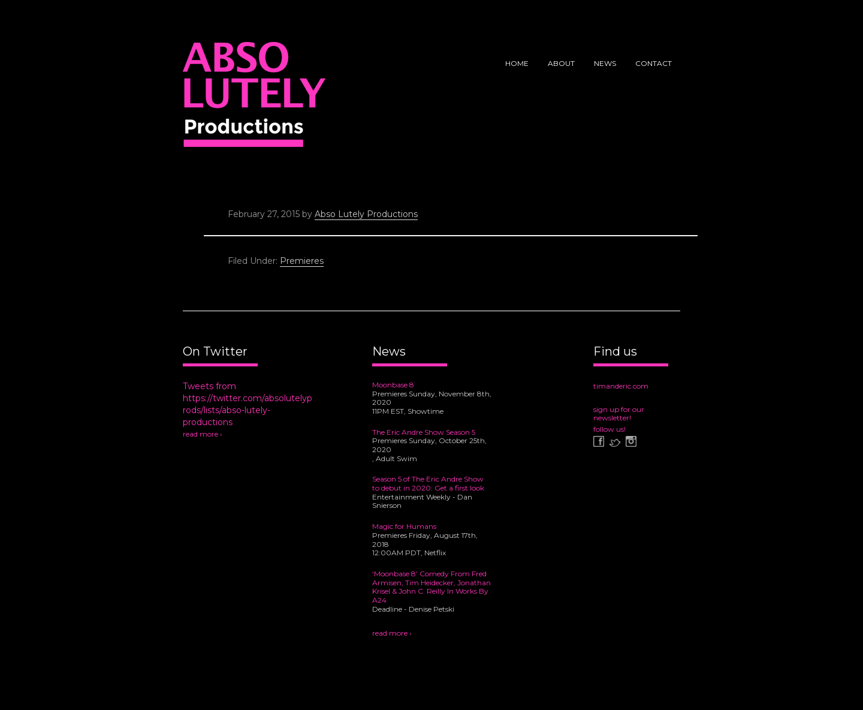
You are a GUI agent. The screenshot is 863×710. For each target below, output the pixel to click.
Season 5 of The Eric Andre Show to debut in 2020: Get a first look (428, 483)
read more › (202, 433)
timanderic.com (620, 385)
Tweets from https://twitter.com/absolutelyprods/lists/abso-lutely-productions (247, 404)
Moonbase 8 (393, 384)
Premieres (302, 260)
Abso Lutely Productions (254, 99)
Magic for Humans (404, 526)
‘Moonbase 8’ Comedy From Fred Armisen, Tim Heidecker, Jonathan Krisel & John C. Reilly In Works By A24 (431, 586)
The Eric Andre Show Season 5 (423, 432)
